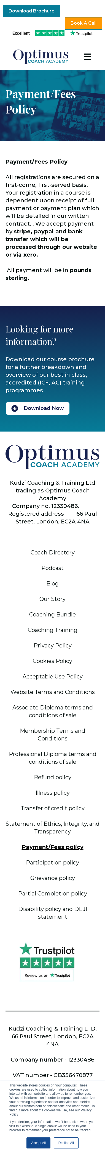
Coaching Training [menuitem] (52, 630)
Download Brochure (32, 11)
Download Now (37, 408)
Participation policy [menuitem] (52, 862)
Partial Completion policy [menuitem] (52, 893)
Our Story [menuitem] (52, 599)
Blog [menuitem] (52, 583)
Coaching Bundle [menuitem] (52, 614)
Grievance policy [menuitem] (52, 878)
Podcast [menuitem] (52, 568)
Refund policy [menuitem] (52, 777)
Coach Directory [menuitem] (53, 552)
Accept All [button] (38, 1143)
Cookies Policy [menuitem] (52, 661)
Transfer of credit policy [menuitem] (53, 808)
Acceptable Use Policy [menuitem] (53, 676)
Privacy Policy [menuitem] (53, 645)
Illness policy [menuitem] (53, 792)
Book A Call (83, 23)
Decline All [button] (66, 1143)
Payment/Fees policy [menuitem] (53, 847)
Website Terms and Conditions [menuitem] (52, 692)
